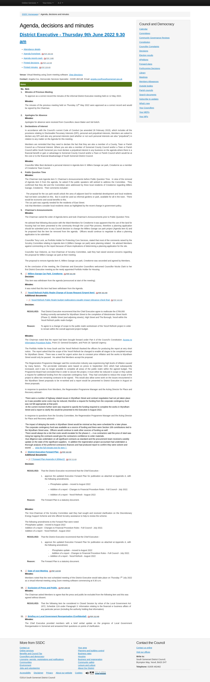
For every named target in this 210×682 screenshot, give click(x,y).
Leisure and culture (86, 665)
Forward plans (145, 64)
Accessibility (25, 673)
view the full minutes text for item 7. (51, 448)
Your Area (48, 3)
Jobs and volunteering (30, 668)
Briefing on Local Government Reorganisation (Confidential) (63, 616)
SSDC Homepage (30, 14)
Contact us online (144, 648)
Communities (26, 662)
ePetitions (143, 59)
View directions (76, 75)
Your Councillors (146, 108)
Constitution (144, 42)
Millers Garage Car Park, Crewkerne (51, 274)
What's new (144, 103)
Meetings (143, 77)
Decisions (143, 51)
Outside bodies (146, 86)
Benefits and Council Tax (31, 653)
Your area (82, 648)
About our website (64, 673)
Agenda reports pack (39, 58)
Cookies (79, 673)
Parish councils (146, 90)
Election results (146, 55)
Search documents (147, 95)
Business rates (84, 653)
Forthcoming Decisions (149, 68)
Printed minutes (37, 67)
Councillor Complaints (149, 46)
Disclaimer (38, 673)
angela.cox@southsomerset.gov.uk (106, 79)
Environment (25, 665)
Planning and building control (91, 650)
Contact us (24, 648)
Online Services (30, 3)
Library (142, 73)
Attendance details (32, 49)
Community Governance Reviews (154, 38)
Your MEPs (144, 112)
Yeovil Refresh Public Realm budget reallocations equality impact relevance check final (76, 300)
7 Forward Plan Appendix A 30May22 (54, 459)
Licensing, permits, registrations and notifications (42, 659)
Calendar (143, 29)
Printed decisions (38, 63)
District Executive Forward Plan (49, 452)
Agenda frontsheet (38, 54)
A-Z (60, 3)
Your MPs (143, 116)
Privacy (49, 673)
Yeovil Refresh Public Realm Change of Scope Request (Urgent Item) (67, 292)
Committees (144, 33)
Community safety (86, 662)
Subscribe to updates (149, 99)
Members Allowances (149, 81)
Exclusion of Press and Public (49, 588)
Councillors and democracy (32, 656)
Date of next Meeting (44, 571)
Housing (81, 656)
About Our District (86, 668)
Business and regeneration (90, 659)
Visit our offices (143, 652)
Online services (27, 650)
